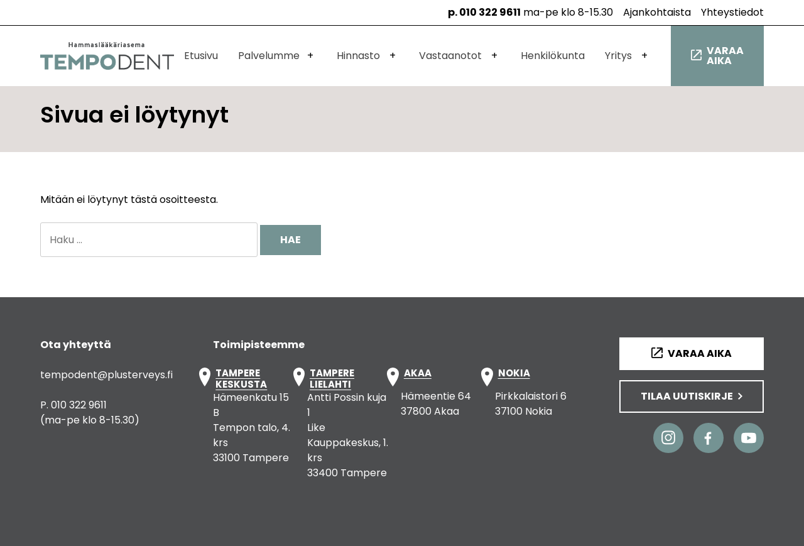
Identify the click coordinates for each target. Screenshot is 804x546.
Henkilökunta (553, 55)
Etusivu (201, 55)
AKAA (418, 373)
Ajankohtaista (657, 12)
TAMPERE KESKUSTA (241, 379)
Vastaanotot (450, 55)
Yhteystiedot (732, 12)
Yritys (618, 55)
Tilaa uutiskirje (687, 396)
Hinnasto (358, 55)
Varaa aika (725, 55)
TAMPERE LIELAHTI (332, 379)
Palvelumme (269, 55)
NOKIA (514, 373)
